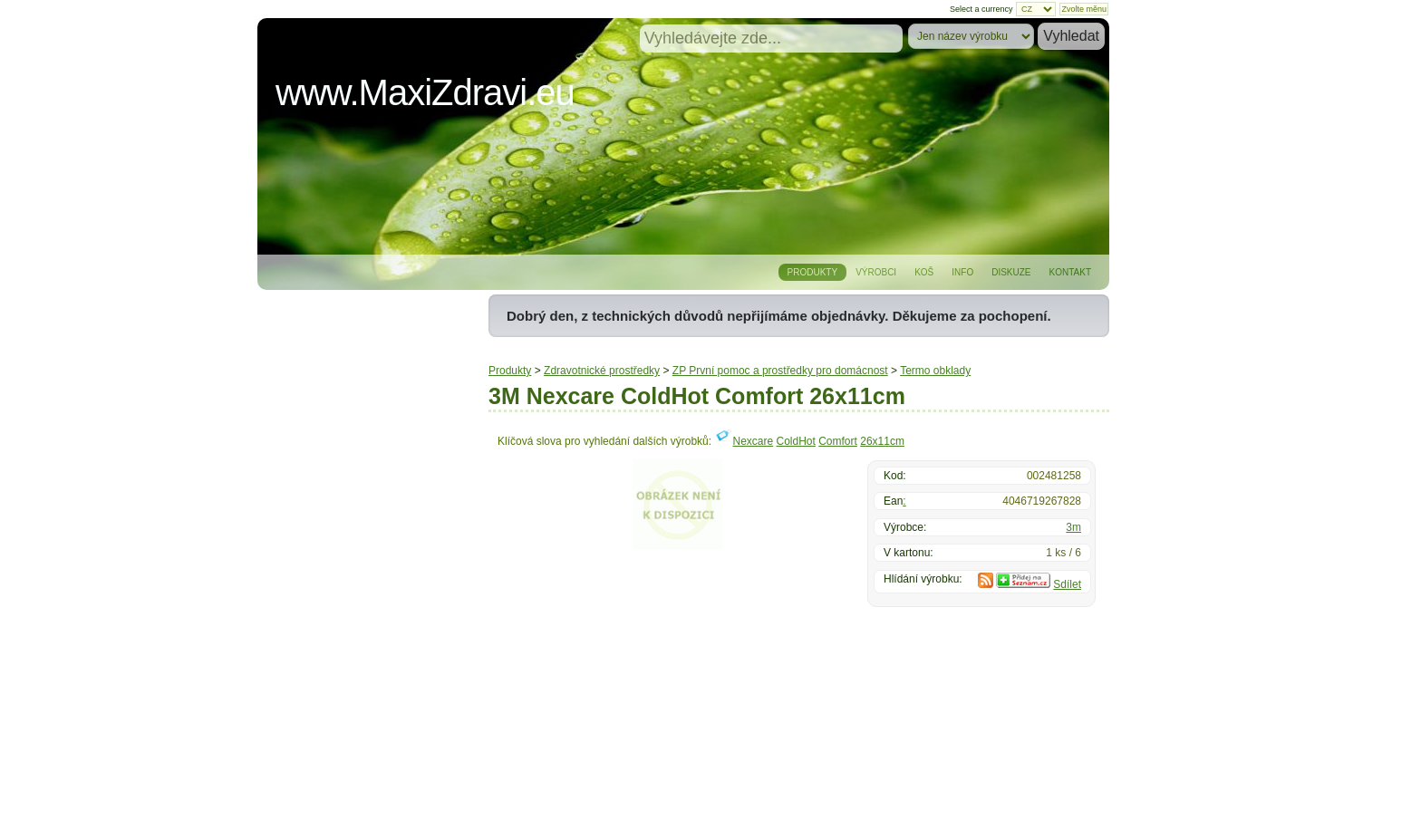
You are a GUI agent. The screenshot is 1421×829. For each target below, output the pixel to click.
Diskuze (1010, 272)
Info (962, 272)
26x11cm (882, 441)
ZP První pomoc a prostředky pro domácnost (780, 370)
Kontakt (1070, 272)
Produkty (813, 272)
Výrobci (876, 272)
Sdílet (1067, 584)
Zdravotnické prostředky (602, 370)
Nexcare (752, 441)
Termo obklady (935, 370)
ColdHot (796, 441)
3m (1073, 527)
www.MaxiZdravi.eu (425, 92)
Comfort (837, 441)
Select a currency (981, 9)
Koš (923, 272)
